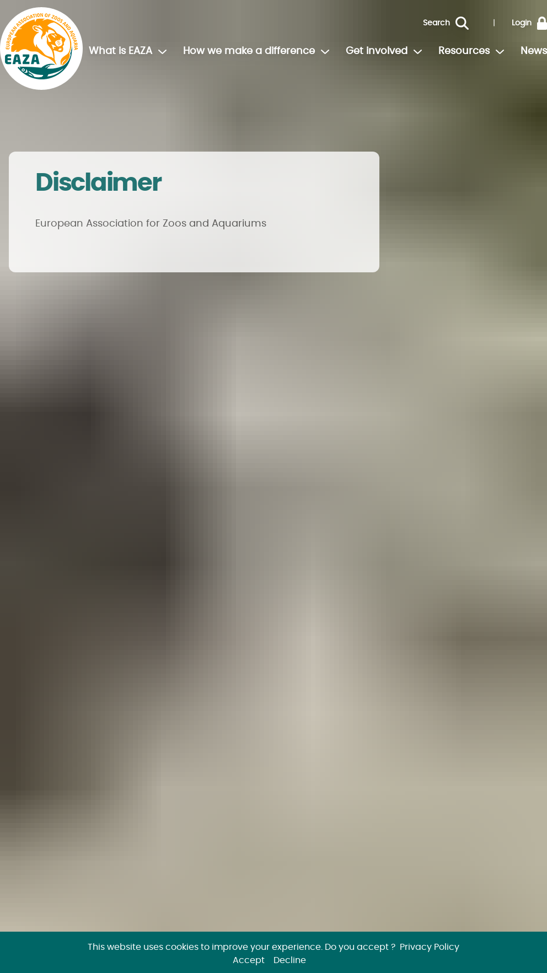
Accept (249, 960)
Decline (290, 960)
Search (436, 23)
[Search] (470, 23)
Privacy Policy (429, 947)
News (534, 51)
